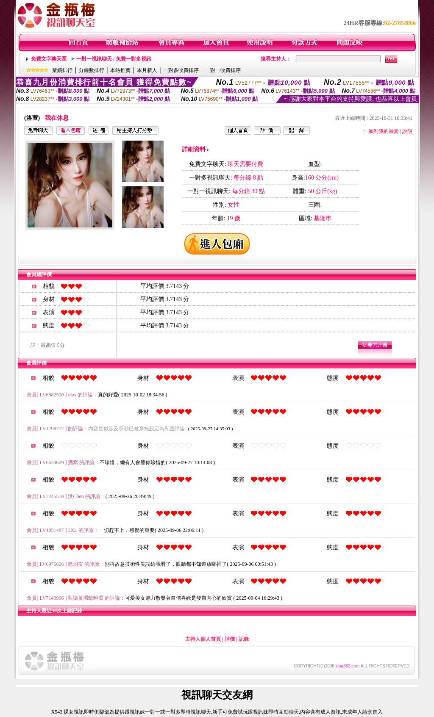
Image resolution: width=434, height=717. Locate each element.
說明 (407, 131)
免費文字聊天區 (49, 59)
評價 (230, 639)
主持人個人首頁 (203, 639)
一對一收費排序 (223, 70)
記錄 (244, 639)
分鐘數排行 (91, 70)
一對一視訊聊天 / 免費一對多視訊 (113, 59)
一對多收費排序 (181, 70)
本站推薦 (120, 70)
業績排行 (62, 70)
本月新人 (147, 70)
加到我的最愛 (383, 131)
